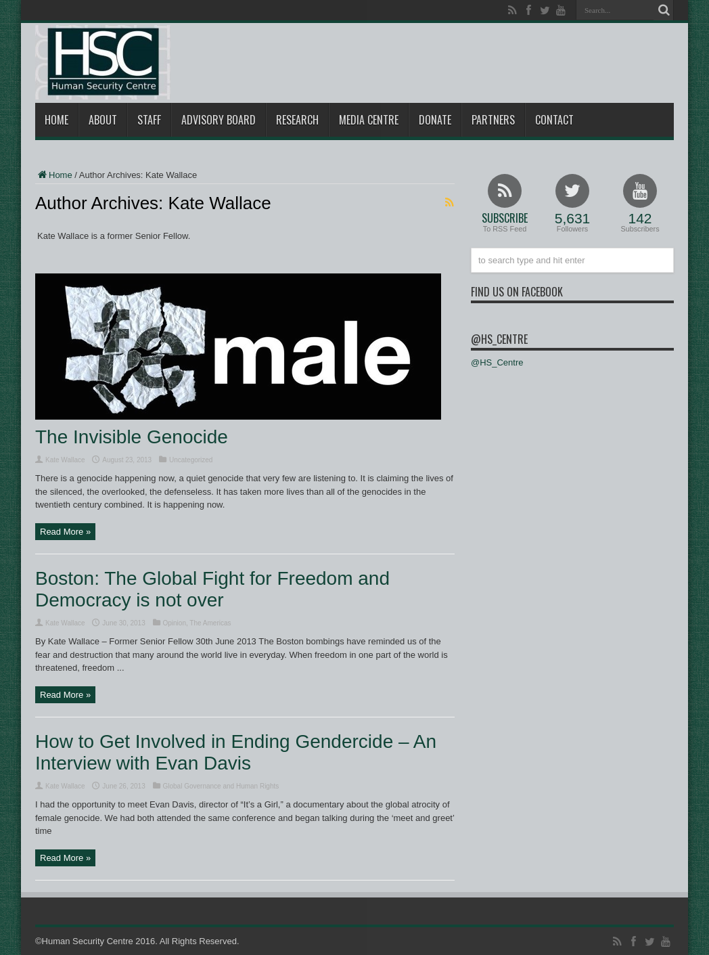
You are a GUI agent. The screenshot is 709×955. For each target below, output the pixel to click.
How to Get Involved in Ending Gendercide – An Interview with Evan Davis (235, 752)
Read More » (65, 532)
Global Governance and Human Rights (221, 786)
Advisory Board (218, 120)
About (103, 120)
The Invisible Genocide (131, 436)
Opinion (174, 623)
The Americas (210, 623)
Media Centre (368, 120)
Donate (435, 120)
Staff (149, 120)
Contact (554, 120)
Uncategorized (190, 460)
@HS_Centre (499, 339)
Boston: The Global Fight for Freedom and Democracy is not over (212, 589)
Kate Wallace (65, 460)
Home (56, 120)
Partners (493, 120)
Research (297, 120)
